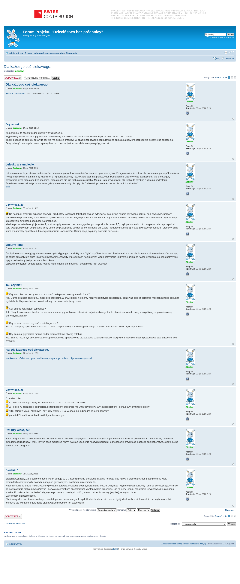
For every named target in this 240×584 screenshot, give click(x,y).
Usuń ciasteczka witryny (195, 544)
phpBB (115, 549)
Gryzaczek (13, 124)
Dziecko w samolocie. (20, 164)
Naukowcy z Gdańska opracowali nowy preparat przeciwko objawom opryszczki (49, 358)
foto (8, 186)
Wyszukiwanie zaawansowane (220, 37)
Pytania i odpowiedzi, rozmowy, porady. (44, 53)
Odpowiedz (13, 77)
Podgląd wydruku (226, 52)
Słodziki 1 (12, 470)
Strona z (220, 77)
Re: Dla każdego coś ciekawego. (27, 349)
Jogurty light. (14, 244)
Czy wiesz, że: (15, 204)
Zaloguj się (229, 58)
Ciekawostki (71, 53)
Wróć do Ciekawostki (15, 523)
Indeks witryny (16, 53)
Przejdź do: (175, 524)
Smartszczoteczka (15, 93)
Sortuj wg (126, 510)
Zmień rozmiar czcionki (231, 52)
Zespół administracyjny (171, 544)
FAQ (218, 58)
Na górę (233, 119)
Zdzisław (19, 71)
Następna (229, 510)
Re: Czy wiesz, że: (18, 429)
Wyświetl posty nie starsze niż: (92, 510)
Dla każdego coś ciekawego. (27, 67)
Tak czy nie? (14, 284)
